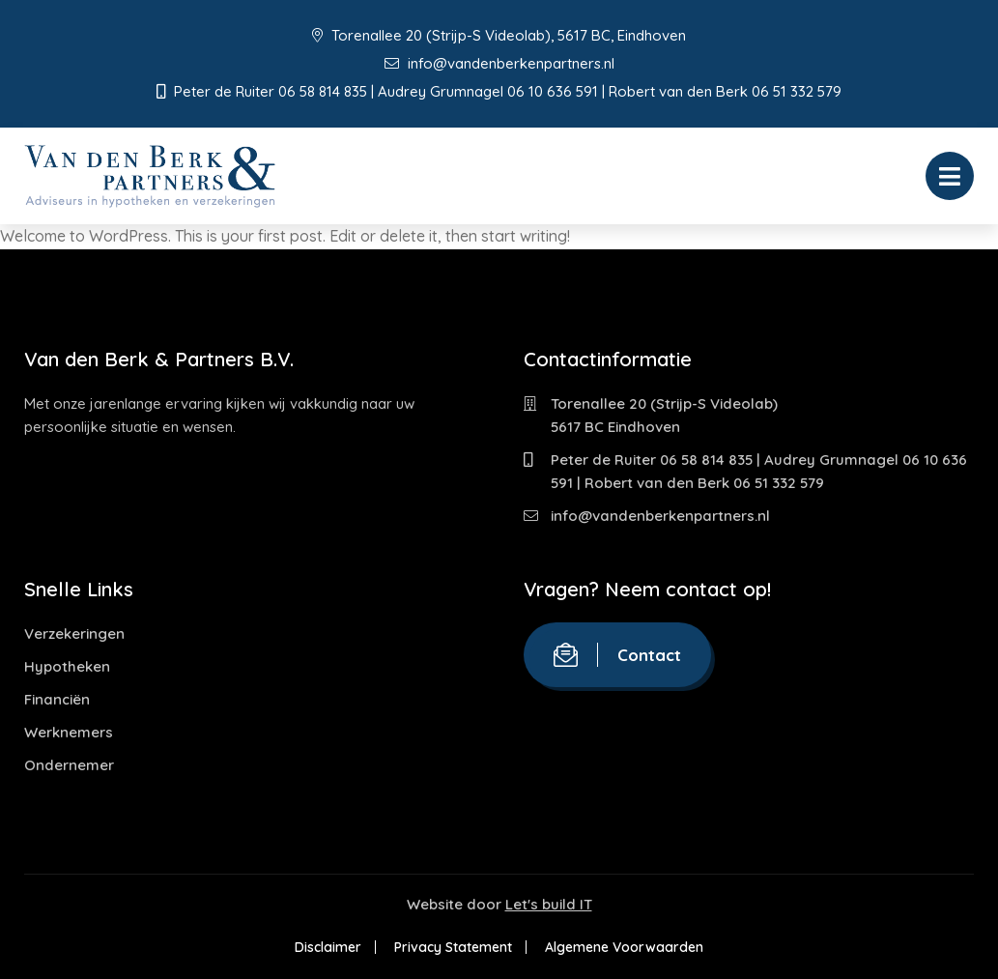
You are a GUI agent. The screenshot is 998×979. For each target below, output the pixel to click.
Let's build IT (548, 904)
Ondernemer (69, 765)
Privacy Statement (453, 947)
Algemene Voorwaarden (624, 947)
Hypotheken (67, 666)
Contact (617, 655)
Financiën (57, 699)
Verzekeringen (74, 633)
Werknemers (68, 732)
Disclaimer (328, 947)
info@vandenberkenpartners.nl (499, 63)
